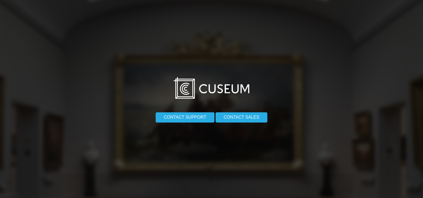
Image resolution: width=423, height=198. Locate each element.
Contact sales (241, 115)
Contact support (185, 115)
